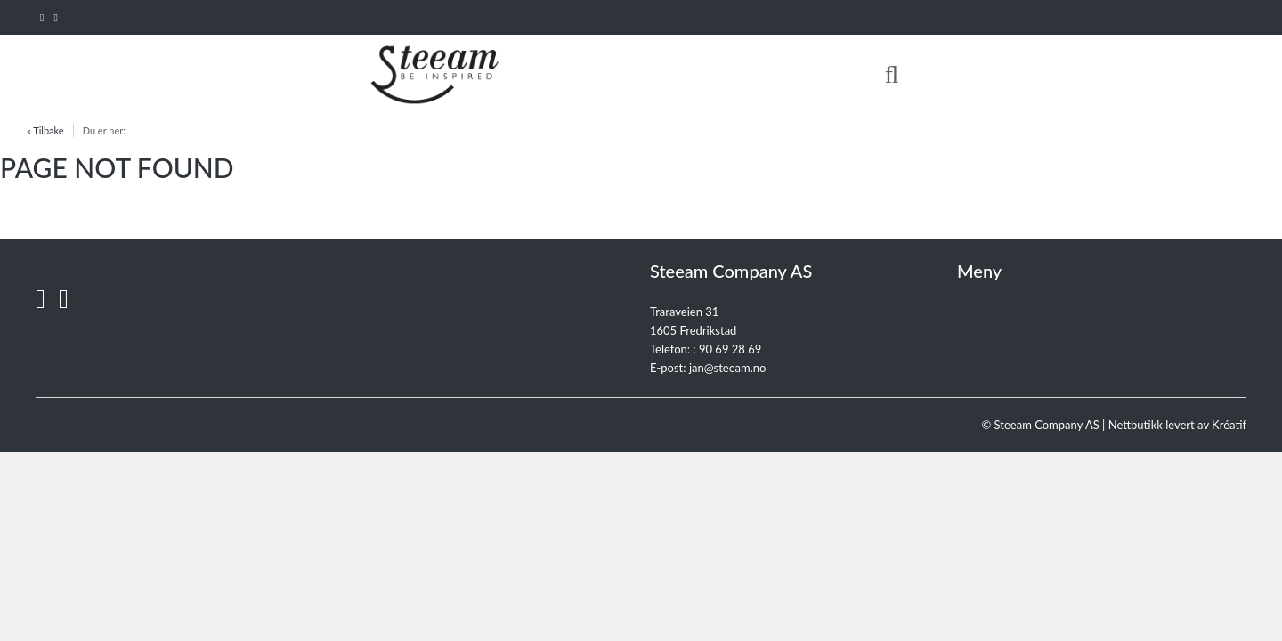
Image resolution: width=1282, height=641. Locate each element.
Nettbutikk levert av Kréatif (1177, 425)
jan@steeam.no (728, 368)
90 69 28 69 (730, 349)
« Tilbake (45, 130)
